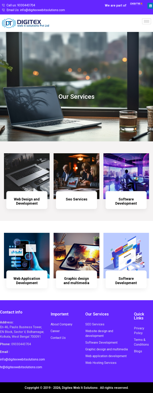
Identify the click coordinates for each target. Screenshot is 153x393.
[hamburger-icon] (146, 21)
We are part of (115, 5)
